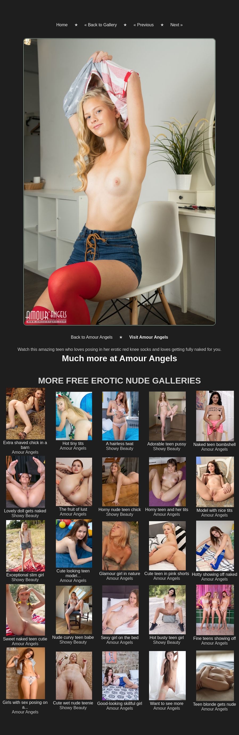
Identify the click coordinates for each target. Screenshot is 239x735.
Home (62, 25)
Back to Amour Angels (92, 337)
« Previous (144, 25)
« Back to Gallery (100, 25)
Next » (176, 25)
